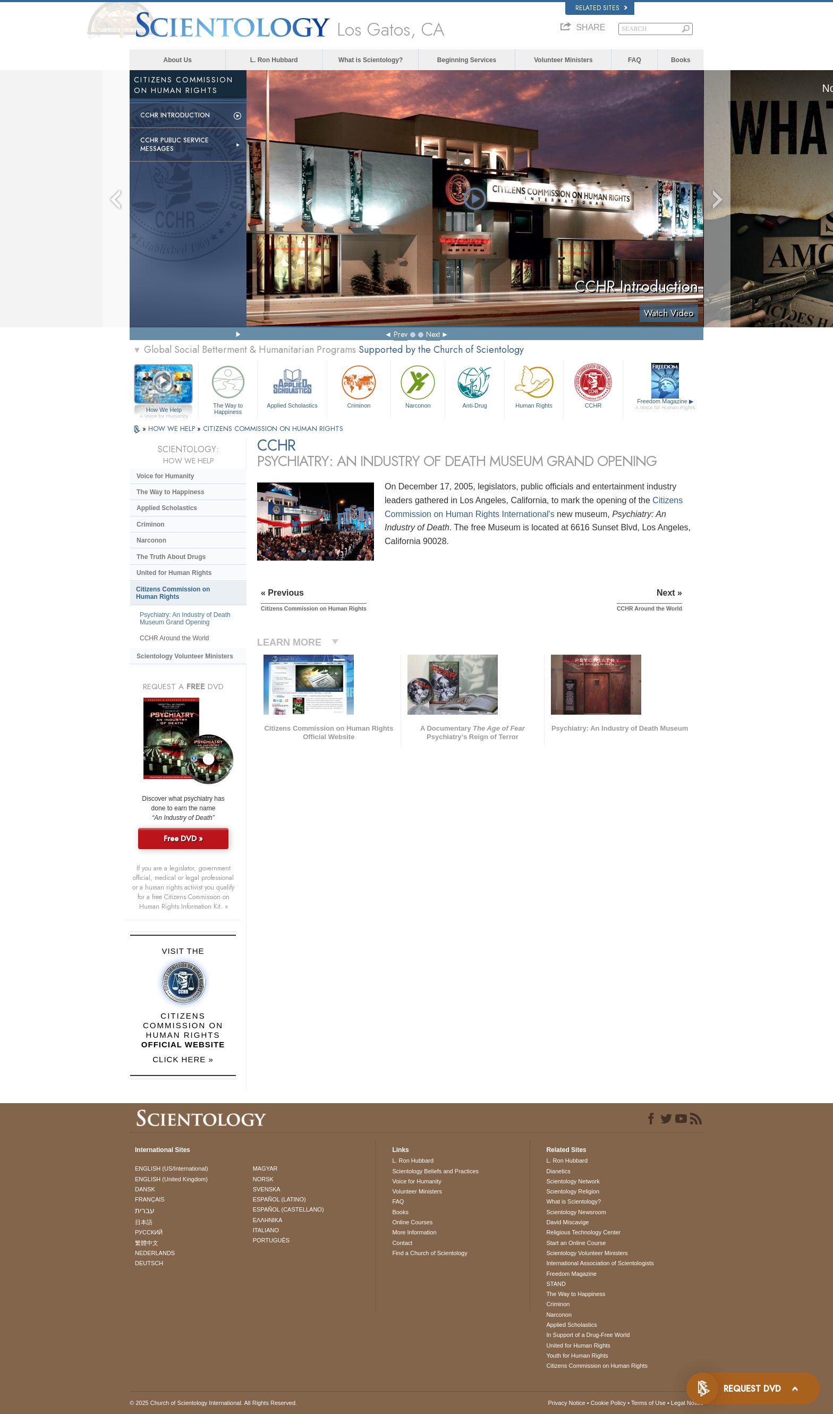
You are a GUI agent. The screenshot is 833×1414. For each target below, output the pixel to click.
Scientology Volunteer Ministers (185, 656)
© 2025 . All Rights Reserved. (213, 1403)
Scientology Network (572, 1181)
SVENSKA (266, 1189)
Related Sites (601, 8)
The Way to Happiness (227, 388)
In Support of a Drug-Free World (588, 1335)
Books (681, 60)
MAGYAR (265, 1168)
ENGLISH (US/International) (171, 1168)
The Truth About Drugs (171, 557)
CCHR (592, 385)
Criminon (359, 385)
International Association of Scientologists (599, 1263)
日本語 (143, 1222)
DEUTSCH (149, 1263)
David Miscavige (567, 1222)
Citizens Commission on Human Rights (173, 593)
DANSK (145, 1189)
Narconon (418, 385)
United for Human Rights (174, 573)
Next (433, 334)
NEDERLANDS (155, 1253)
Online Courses (412, 1222)
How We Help (164, 410)
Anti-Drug (474, 385)
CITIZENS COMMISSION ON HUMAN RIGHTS (273, 429)
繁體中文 (146, 1243)
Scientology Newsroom (576, 1212)
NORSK (263, 1179)
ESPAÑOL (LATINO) (279, 1199)
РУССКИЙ (149, 1232)
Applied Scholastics (292, 385)
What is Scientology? (370, 60)
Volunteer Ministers (563, 60)
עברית (145, 1210)
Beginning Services (466, 60)
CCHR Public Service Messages (174, 145)
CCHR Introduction (175, 115)
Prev (400, 334)
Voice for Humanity (165, 476)
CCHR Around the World (174, 638)
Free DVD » (183, 838)
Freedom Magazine (665, 404)
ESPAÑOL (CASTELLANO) (288, 1209)
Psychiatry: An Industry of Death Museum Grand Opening (185, 618)
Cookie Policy (608, 1403)
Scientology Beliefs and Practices (435, 1171)
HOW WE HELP (172, 429)
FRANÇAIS (150, 1199)
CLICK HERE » (183, 1059)
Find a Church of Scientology (429, 1253)
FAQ (634, 60)
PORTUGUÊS (271, 1240)
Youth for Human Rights (577, 1355)
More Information (414, 1232)
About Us (178, 60)
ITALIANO (266, 1230)
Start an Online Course (576, 1243)
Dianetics (558, 1171)
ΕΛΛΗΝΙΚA (268, 1220)
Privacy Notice (566, 1403)
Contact (402, 1243)
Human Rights (533, 385)
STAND (555, 1284)
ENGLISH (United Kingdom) (171, 1179)
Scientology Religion (572, 1191)
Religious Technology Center (583, 1232)
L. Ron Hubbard (274, 60)
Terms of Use (648, 1403)
